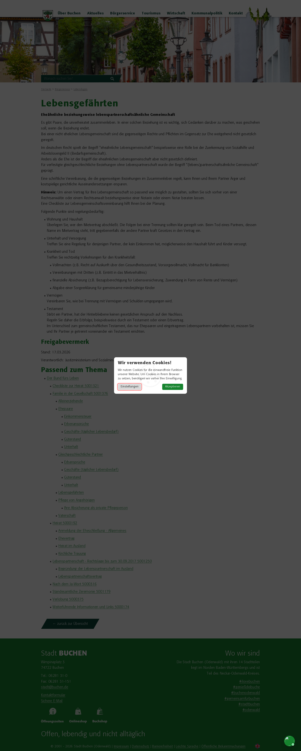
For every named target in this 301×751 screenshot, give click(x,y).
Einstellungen (129, 386)
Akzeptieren (172, 386)
